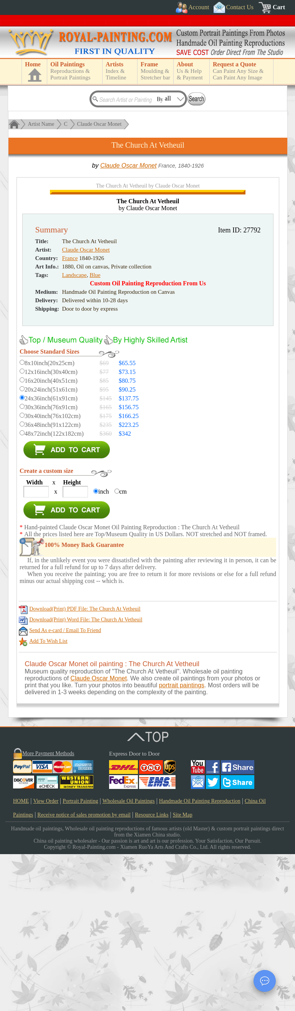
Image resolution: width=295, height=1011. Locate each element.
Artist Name (41, 124)
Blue (94, 432)
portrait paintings (181, 842)
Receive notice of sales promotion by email (84, 972)
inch (103, 648)
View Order (45, 958)
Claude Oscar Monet (99, 124)
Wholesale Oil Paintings (129, 958)
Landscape (74, 432)
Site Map (182, 972)
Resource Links (151, 972)
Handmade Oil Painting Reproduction (199, 958)
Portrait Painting (80, 958)
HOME (21, 958)
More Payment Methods (48, 910)
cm (123, 648)
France (70, 415)
